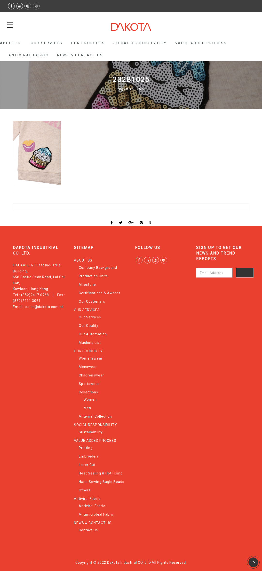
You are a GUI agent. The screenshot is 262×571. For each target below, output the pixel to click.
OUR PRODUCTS (88, 43)
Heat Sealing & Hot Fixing (101, 473)
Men (87, 408)
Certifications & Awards (99, 293)
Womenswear (91, 358)
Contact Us (88, 530)
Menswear (88, 367)
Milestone (87, 284)
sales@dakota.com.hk (44, 307)
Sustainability (91, 432)
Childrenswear (91, 375)
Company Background (98, 268)
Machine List (90, 343)
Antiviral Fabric (28, 55)
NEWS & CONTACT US (80, 55)
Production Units (93, 276)
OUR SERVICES (47, 43)
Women (90, 399)
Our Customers (92, 301)
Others (85, 490)
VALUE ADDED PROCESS (201, 43)
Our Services (90, 317)
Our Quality (88, 326)
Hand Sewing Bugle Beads (101, 482)
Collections (88, 392)
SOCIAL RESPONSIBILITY (140, 43)
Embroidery (89, 456)
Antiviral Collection (95, 416)
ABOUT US (11, 43)
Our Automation (93, 334)
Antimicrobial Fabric (96, 514)
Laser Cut (87, 465)
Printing (86, 448)
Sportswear (89, 384)
